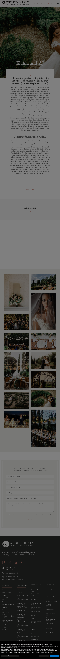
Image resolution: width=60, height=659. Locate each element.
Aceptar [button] (54, 656)
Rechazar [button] (44, 656)
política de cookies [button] (13, 647)
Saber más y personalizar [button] (10, 656)
